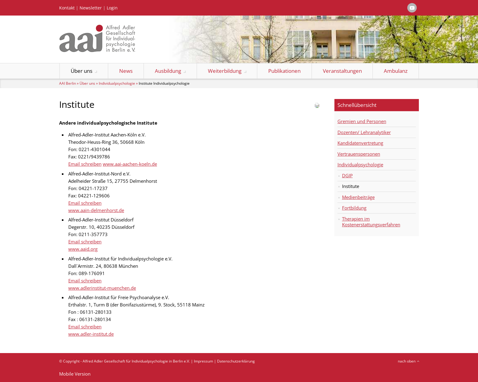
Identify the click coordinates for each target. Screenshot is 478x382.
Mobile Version (75, 374)
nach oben (407, 361)
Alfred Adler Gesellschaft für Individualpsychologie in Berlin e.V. (136, 361)
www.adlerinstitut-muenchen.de (102, 288)
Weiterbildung (224, 70)
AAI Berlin (67, 83)
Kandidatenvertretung (360, 143)
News (126, 70)
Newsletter (91, 8)
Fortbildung (354, 208)
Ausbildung (168, 70)
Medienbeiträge (358, 197)
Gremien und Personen (361, 121)
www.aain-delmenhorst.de (96, 210)
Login (112, 8)
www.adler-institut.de (91, 334)
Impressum (203, 361)
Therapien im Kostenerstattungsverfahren (371, 222)
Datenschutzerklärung (236, 361)
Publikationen (284, 70)
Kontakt (67, 8)
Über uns (81, 70)
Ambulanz (396, 70)
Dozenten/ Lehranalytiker (364, 132)
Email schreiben (85, 164)
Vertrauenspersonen (358, 154)
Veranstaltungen (342, 70)
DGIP (347, 175)
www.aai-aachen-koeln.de (130, 164)
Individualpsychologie (117, 83)
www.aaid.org (83, 249)
